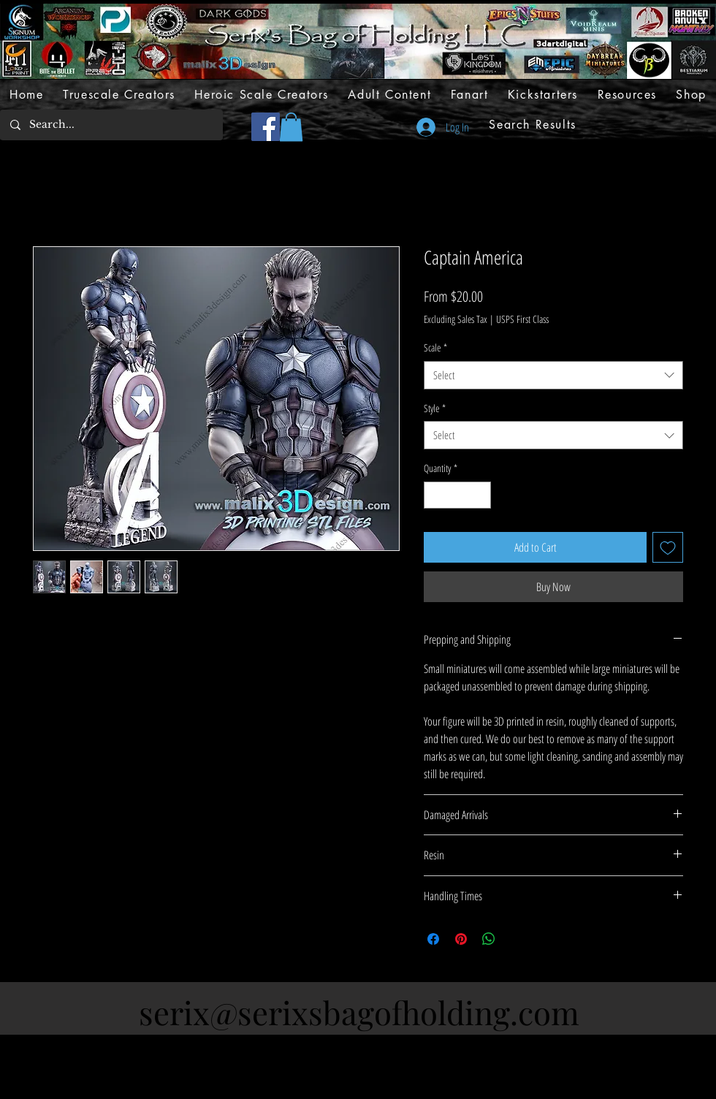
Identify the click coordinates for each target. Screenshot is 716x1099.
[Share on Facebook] (433, 939)
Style (435, 408)
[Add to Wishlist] (667, 547)
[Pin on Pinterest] (461, 939)
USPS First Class (522, 319)
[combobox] (553, 375)
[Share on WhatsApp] (489, 939)
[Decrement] (435, 495)
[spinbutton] (457, 495)
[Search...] (110, 125)
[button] (291, 127)
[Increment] (480, 495)
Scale (435, 347)
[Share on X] (516, 939)
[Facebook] (265, 127)
